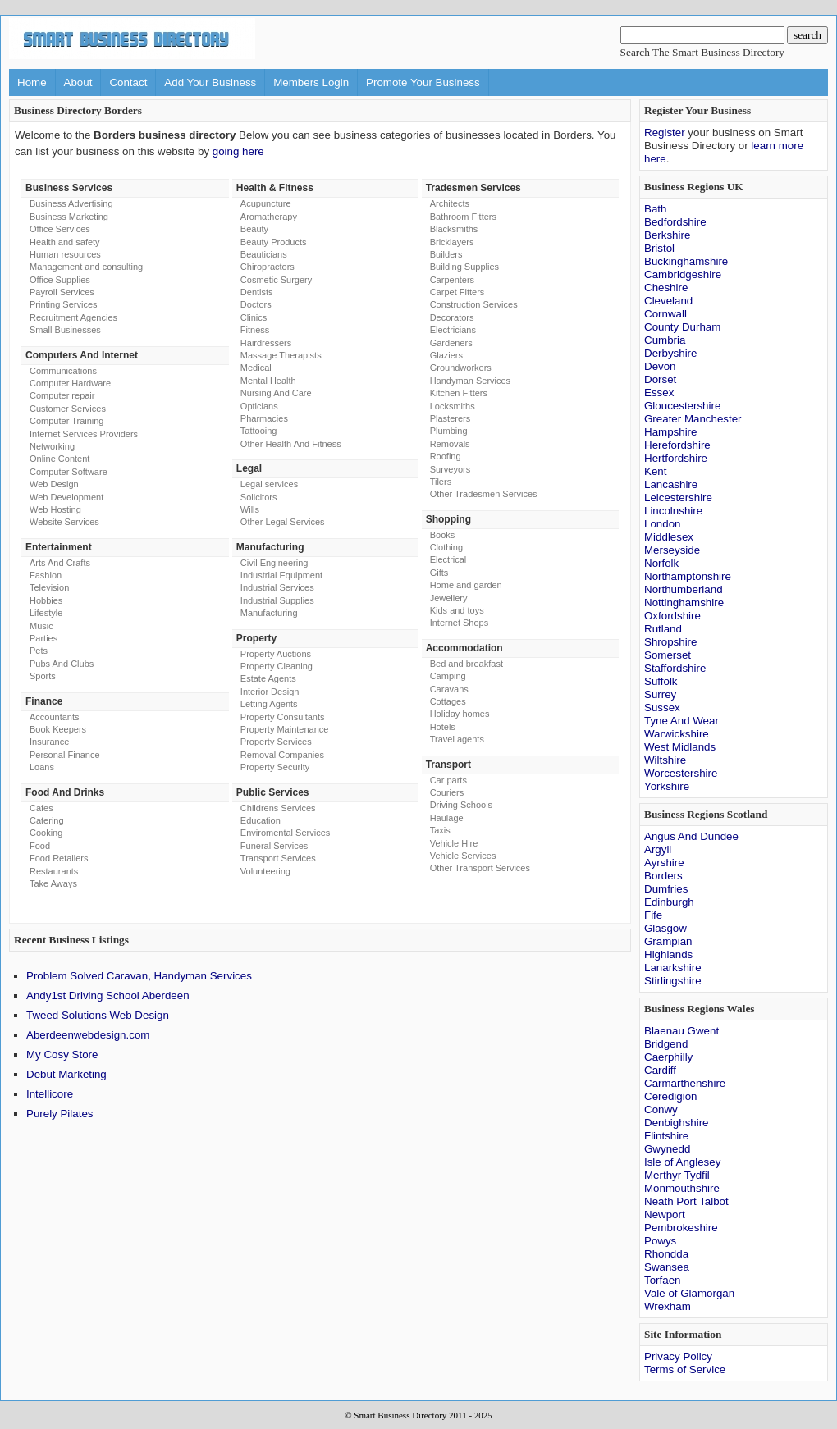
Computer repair (62, 395)
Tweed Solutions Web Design (97, 1015)
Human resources (65, 254)
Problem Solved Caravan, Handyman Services (139, 976)
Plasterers (450, 418)
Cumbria (664, 340)
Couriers (447, 792)
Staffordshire (675, 668)
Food (40, 846)
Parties (43, 638)
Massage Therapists (281, 355)
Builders (446, 254)
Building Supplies (464, 267)
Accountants (55, 717)
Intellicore (49, 1094)
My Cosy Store (62, 1054)
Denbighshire (676, 1122)
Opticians (259, 406)
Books (442, 535)
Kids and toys (457, 610)
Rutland (663, 629)
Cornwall (665, 314)
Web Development (66, 497)
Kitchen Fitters (458, 393)
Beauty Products (273, 242)
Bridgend (666, 1044)
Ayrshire (664, 862)
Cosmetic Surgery (276, 280)
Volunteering (265, 871)
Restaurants (54, 871)
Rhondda (666, 1254)
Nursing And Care (276, 393)
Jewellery (449, 598)
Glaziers (446, 355)
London (662, 524)
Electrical (448, 559)
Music (41, 626)
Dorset (660, 379)
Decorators (452, 317)
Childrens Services (278, 808)
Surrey (660, 694)
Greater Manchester (693, 419)
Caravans (449, 689)
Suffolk (661, 681)
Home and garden (466, 585)
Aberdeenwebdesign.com (87, 1035)
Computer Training (67, 421)
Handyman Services (470, 381)
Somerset (667, 655)
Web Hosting (55, 509)
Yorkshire (666, 786)
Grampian (668, 941)
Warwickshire (676, 734)
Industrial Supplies (277, 600)
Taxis (440, 830)
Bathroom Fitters (463, 216)
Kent (655, 471)
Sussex (662, 707)
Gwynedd (667, 1149)
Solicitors (258, 497)
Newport (664, 1214)
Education (260, 820)
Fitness (254, 330)
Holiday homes (460, 714)
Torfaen (662, 1280)
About (78, 82)
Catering (47, 820)
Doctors (256, 304)
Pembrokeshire (681, 1227)
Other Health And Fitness (290, 444)
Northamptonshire (687, 576)
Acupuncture (265, 203)
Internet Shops (459, 623)
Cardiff (660, 1070)
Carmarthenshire (684, 1083)
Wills (249, 509)
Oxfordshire (672, 615)
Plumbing (449, 431)
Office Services (60, 229)
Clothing (446, 547)
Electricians (453, 330)
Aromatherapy (268, 216)
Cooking (46, 833)
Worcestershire (680, 773)
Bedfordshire (675, 222)
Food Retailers (59, 858)
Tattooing (258, 431)
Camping (448, 676)
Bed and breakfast (466, 664)
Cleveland (668, 300)
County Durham (682, 327)
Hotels (442, 727)
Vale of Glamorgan (689, 1293)
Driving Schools (461, 805)
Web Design (54, 484)
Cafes (41, 808)
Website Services (64, 522)
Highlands (668, 954)
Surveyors (450, 469)
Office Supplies (60, 280)
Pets (39, 650)
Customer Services (68, 408)
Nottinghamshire (684, 602)
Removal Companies (282, 755)
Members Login (311, 82)
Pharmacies (264, 418)
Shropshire (670, 642)
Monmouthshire (682, 1188)
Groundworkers (461, 367)
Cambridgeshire (682, 274)
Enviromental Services (285, 833)
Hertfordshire (675, 458)
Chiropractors (267, 267)
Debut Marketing (66, 1074)
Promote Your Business (423, 82)
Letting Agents (269, 704)
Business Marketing (69, 216)
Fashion (46, 575)
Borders (663, 876)
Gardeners (451, 343)
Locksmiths (452, 406)
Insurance (49, 741)
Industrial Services (277, 587)
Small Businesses (65, 330)
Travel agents (457, 739)
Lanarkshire (673, 967)
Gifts (439, 573)
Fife (653, 915)
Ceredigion (670, 1096)
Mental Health (268, 381)
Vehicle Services (463, 856)
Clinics (253, 317)
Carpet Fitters (457, 292)
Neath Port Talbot (686, 1201)
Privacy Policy (678, 1356)
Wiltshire (665, 760)
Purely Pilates (60, 1113)
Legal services (269, 484)
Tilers (440, 481)
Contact (128, 82)
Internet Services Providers (84, 434)
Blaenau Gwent (681, 1031)
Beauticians (263, 254)
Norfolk (661, 563)
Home (32, 82)
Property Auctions (275, 654)
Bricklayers (452, 242)
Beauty (254, 229)
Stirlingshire (673, 981)
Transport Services (278, 858)
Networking (52, 446)
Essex (659, 392)
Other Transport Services (480, 868)
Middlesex (668, 537)
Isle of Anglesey (682, 1162)
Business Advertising (71, 203)
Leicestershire (678, 497)
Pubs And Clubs (62, 664)
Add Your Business (210, 82)
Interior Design (270, 691)
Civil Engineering (274, 563)
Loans (42, 767)
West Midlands (680, 747)
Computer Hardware (70, 383)
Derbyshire (670, 353)
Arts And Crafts (60, 563)
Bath (655, 209)
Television (49, 587)
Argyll (657, 849)
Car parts (448, 780)
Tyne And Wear (681, 720)
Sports (43, 676)
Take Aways (53, 883)
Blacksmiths (454, 229)
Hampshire (670, 432)
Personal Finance (65, 755)
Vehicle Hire (454, 843)
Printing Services (64, 304)
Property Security (274, 767)
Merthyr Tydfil (677, 1175)
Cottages (448, 701)
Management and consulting (86, 267)
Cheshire (666, 287)
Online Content (59, 458)
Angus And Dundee (691, 836)
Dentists (256, 292)
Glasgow (665, 928)
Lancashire (671, 484)
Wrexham (667, 1306)
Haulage (447, 818)
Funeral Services (274, 846)
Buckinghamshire (686, 261)
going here (238, 151)
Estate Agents (268, 678)
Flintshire (666, 1136)
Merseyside (672, 550)
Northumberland (683, 589)
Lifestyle (46, 613)
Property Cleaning (276, 666)
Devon (660, 366)
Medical (256, 367)
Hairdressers (265, 343)
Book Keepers (58, 729)
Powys (660, 1241)
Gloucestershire (682, 405)
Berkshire (667, 235)
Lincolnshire (673, 510)
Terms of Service (684, 1369)
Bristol (659, 248)
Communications (63, 371)
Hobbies (46, 600)
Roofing (445, 456)
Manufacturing (269, 613)
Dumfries (666, 889)
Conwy (661, 1109)
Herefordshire (677, 445)
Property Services (276, 741)
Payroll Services (62, 292)
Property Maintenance (284, 729)
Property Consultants (282, 717)
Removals (450, 444)
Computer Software (68, 472)
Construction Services (474, 304)
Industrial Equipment (281, 575)
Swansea (666, 1267)
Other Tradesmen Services (483, 494)
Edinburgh (669, 902)
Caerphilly (668, 1057)
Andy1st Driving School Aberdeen (108, 995)
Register (664, 132)
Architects (449, 203)
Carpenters (452, 280)
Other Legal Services (282, 522)
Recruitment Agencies (73, 317)
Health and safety (65, 242)
